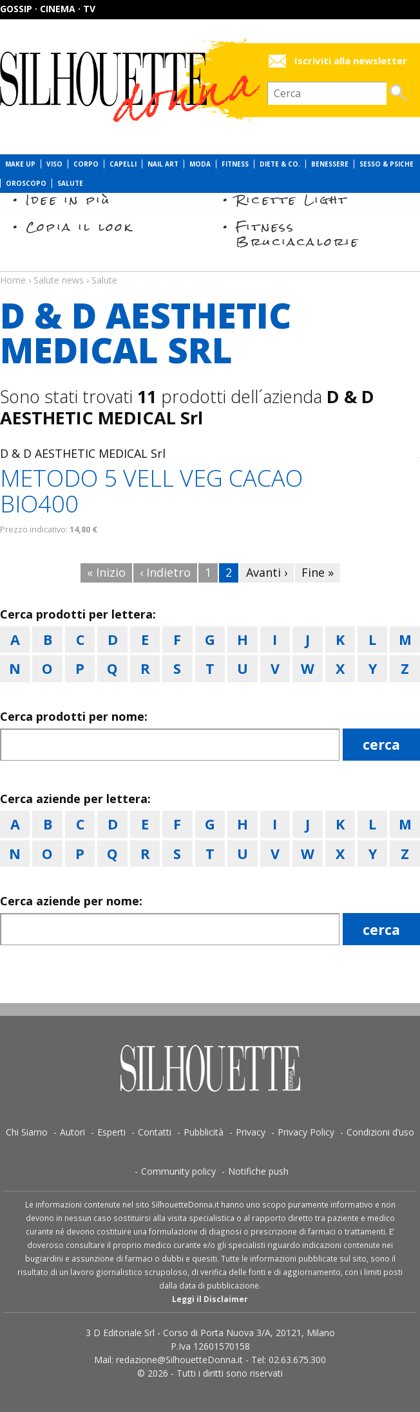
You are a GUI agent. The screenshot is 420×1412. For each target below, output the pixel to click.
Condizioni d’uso (380, 1132)
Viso (54, 163)
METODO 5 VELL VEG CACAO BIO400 (151, 491)
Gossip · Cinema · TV (47, 9)
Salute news (210, 268)
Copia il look (79, 227)
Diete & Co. (280, 163)
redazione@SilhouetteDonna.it (179, 1359)
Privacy (250, 1132)
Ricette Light (292, 200)
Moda (200, 163)
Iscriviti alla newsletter (350, 61)
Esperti (111, 1132)
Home (13, 280)
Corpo (86, 163)
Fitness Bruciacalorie (298, 234)
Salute (70, 183)
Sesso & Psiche (386, 163)
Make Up (20, 163)
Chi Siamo (27, 1132)
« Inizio (106, 572)
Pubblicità (204, 1132)
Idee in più (68, 200)
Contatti (154, 1132)
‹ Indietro (165, 572)
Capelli (123, 163)
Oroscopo (26, 183)
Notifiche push (258, 1171)
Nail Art (163, 163)
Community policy (178, 1171)
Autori (72, 1132)
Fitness (235, 163)
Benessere (329, 163)
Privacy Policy (306, 1132)
